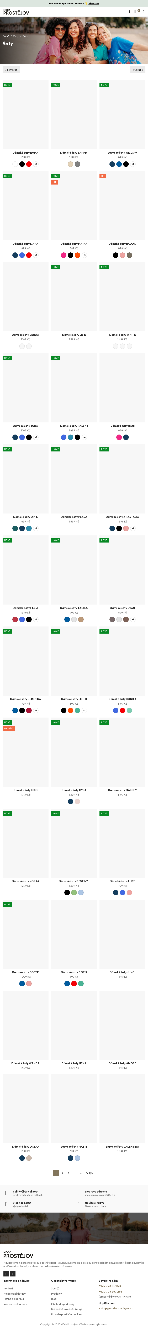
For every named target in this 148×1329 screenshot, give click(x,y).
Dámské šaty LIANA (25, 243)
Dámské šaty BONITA (122, 699)
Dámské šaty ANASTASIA (122, 517)
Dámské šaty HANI (122, 425)
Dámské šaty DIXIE (25, 517)
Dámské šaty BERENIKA (25, 699)
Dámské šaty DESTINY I (74, 881)
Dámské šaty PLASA (74, 517)
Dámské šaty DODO (25, 1146)
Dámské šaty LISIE (74, 334)
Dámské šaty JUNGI (122, 972)
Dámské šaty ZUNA (25, 425)
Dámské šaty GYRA (73, 790)
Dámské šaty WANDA (25, 1063)
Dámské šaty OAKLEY (122, 790)
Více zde (93, 3)
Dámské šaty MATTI (74, 1146)
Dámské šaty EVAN (122, 608)
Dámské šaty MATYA (74, 243)
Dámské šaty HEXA (73, 1063)
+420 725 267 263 (110, 1291)
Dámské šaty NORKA (25, 881)
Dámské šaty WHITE (122, 334)
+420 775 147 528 (110, 1285)
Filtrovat (12, 70)
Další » (89, 1173)
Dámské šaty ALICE (122, 881)
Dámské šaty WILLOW (122, 152)
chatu (103, 1206)
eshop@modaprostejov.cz (116, 1308)
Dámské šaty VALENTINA (122, 1146)
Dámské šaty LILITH (74, 699)
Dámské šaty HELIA (25, 608)
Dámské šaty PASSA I (74, 425)
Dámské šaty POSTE (25, 972)
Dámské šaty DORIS (74, 972)
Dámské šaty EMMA (25, 152)
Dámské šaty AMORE (122, 1063)
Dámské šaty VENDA (25, 334)
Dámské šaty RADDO (122, 243)
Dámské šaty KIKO (25, 790)
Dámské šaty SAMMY (74, 152)
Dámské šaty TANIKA (74, 608)
